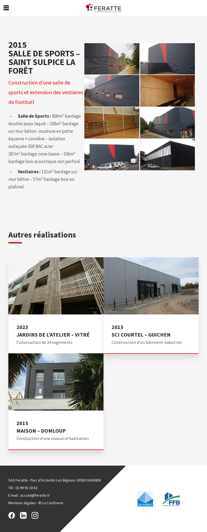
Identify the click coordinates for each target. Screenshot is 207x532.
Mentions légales (22, 502)
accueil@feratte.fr (35, 495)
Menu (6, 7)
